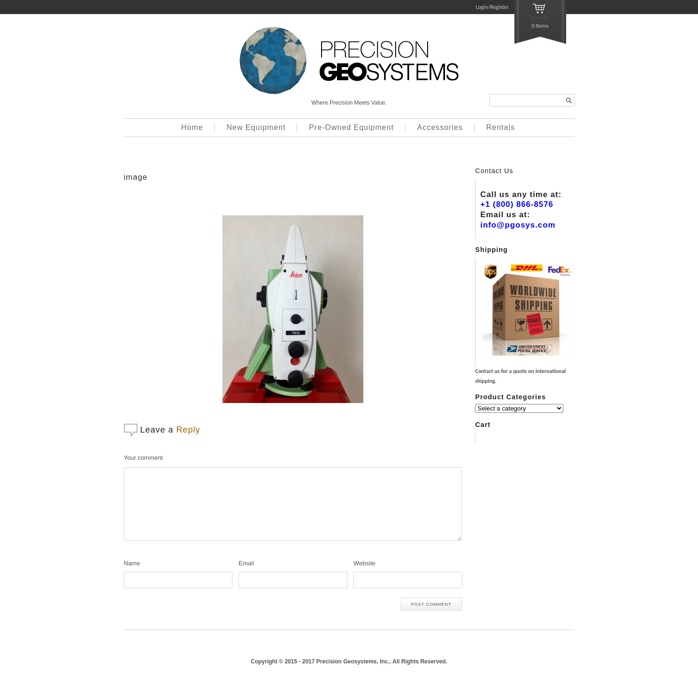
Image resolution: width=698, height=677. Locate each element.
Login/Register (492, 7)
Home (192, 127)
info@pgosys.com (517, 225)
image (136, 177)
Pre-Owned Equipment (351, 127)
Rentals (500, 127)
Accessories (440, 127)
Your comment (143, 457)
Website (364, 563)
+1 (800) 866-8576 (516, 204)
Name (132, 563)
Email (246, 563)
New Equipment (255, 127)
